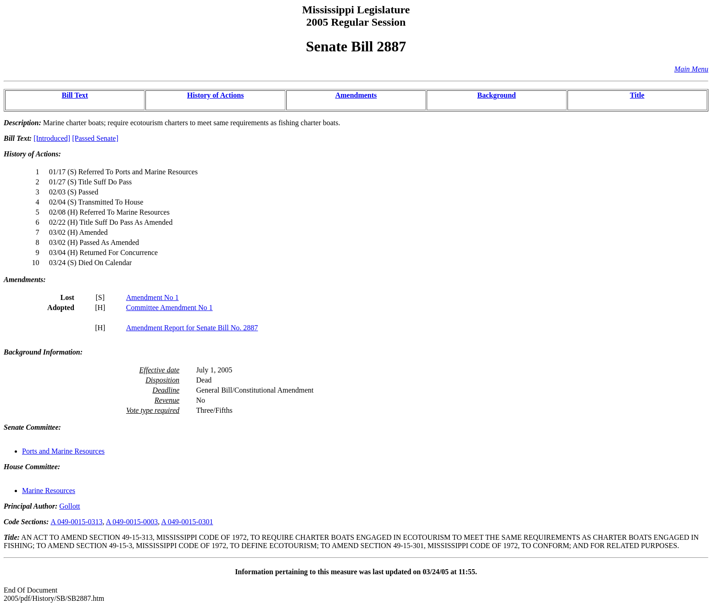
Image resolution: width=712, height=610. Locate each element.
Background (496, 95)
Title (637, 95)
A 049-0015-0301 (187, 522)
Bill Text (75, 95)
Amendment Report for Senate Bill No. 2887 (192, 328)
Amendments (356, 95)
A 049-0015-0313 (76, 522)
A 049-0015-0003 (132, 522)
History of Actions (215, 95)
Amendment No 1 (152, 297)
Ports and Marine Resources (63, 451)
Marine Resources (48, 490)
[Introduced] (51, 138)
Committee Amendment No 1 (169, 307)
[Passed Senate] (95, 138)
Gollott (69, 506)
